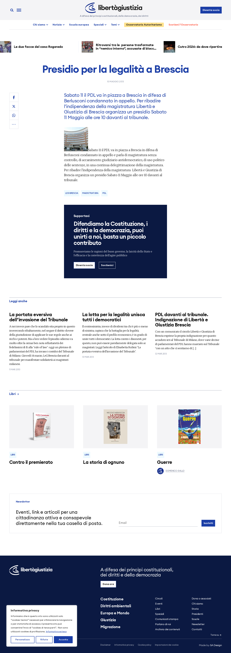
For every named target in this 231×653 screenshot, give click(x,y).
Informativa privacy (124, 645)
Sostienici (107, 265)
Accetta (63, 640)
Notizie (57, 24)
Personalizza (22, 640)
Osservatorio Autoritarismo (144, 24)
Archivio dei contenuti (167, 629)
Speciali (99, 24)
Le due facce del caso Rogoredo (41, 46)
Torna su (216, 635)
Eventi (158, 603)
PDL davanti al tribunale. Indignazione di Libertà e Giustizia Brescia (181, 319)
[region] (41, 626)
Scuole (195, 619)
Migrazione (110, 627)
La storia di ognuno (103, 462)
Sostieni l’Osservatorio (183, 24)
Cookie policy (144, 645)
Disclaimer (105, 645)
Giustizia (108, 620)
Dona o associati (201, 598)
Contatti (197, 629)
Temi (114, 24)
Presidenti (197, 614)
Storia (195, 609)
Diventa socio (211, 10)
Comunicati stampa (166, 619)
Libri (14, 394)
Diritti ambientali (115, 606)
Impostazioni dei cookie (166, 645)
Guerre (164, 462)
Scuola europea (79, 24)
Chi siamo (39, 24)
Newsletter (198, 624)
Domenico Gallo (170, 471)
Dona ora (108, 584)
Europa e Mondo (114, 613)
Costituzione (111, 599)
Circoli (158, 598)
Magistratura (90, 193)
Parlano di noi (163, 624)
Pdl (104, 193)
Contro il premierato (31, 462)
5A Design (210, 645)
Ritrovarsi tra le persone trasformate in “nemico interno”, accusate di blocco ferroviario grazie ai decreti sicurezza (128, 48)
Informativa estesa (56, 632)
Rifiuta (44, 640)
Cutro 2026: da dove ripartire (202, 46)
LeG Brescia (71, 193)
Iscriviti (208, 523)
